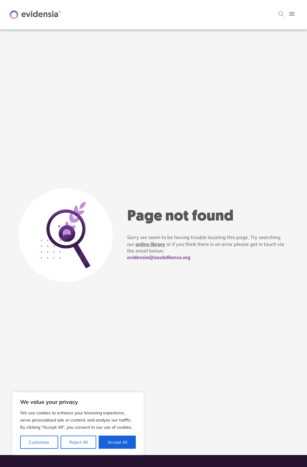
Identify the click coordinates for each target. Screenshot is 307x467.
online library (150, 244)
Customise (39, 442)
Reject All (78, 442)
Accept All (117, 442)
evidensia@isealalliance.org (158, 257)
